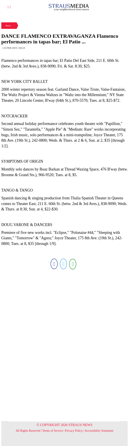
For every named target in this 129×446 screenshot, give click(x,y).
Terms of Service (52, 430)
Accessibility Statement (99, 430)
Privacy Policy (74, 430)
